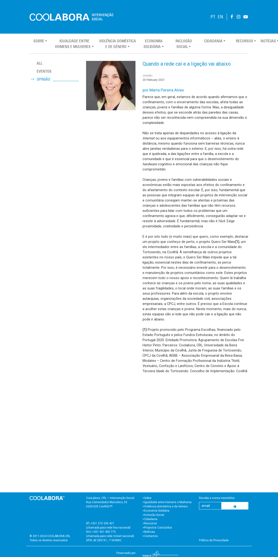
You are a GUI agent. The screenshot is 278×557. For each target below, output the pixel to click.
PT (212, 17)
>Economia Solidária (156, 510)
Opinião (43, 79)
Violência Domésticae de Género (117, 44)
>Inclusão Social (153, 515)
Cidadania (213, 41)
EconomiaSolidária (152, 44)
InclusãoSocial (183, 44)
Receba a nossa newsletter (217, 498)
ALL (39, 63)
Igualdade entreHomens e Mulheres (73, 44)
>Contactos (150, 536)
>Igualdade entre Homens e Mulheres (167, 502)
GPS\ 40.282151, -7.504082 (103, 540)
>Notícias (149, 531)
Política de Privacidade (214, 540)
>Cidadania (150, 519)
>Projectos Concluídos (157, 527)
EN (220, 17)
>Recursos (150, 523)
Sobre (38, 41)
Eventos (44, 71)
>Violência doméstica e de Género (165, 506)
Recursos (244, 41)
